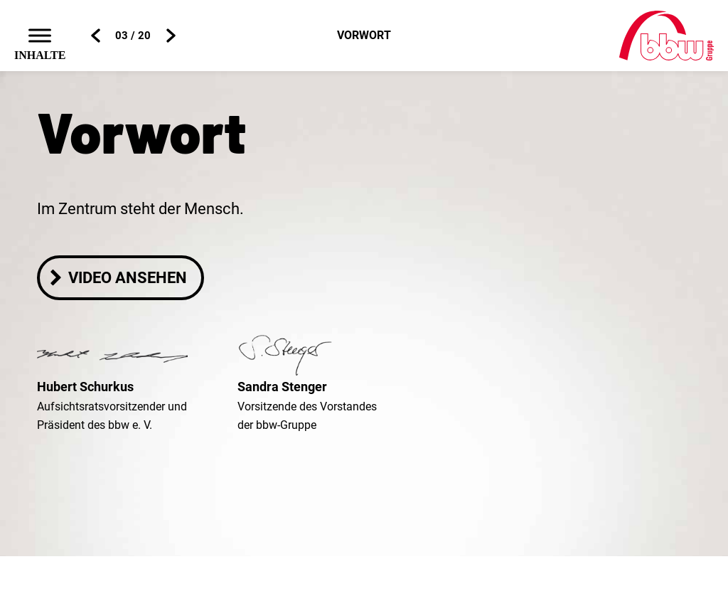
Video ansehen (117, 278)
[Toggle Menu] (39, 35)
